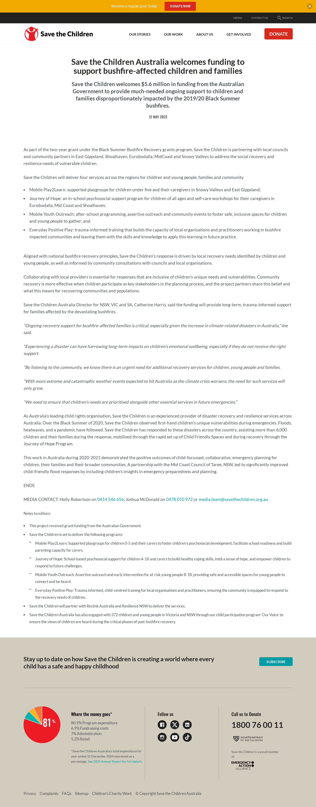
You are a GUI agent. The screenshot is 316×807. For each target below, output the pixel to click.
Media (237, 18)
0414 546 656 (110, 499)
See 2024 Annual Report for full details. (115, 761)
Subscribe (275, 661)
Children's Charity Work (112, 793)
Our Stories (139, 34)
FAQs (66, 793)
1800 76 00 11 (257, 725)
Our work (173, 34)
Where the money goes (90, 714)
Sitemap (81, 793)
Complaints (49, 793)
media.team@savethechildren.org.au (233, 499)
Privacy (30, 793)
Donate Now (180, 6)
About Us (204, 34)
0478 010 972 (179, 499)
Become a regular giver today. (134, 6)
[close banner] (309, 7)
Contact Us (259, 18)
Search (285, 18)
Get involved (239, 34)
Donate (278, 34)
